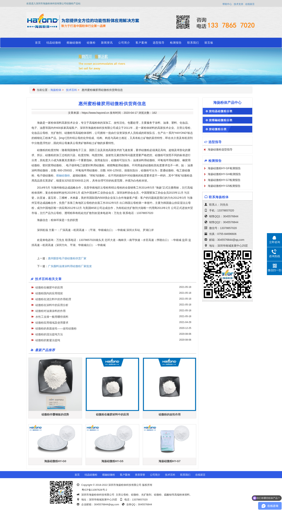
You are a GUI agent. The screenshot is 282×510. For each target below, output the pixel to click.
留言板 (208, 42)
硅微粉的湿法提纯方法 (49, 334)
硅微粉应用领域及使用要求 (51, 322)
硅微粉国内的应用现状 (49, 293)
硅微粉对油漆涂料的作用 (50, 310)
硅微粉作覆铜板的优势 (55, 414)
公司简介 (124, 42)
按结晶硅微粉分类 (220, 111)
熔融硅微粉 (74, 42)
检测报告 (176, 42)
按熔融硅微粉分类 (220, 120)
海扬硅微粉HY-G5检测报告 (224, 185)
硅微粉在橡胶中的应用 (49, 287)
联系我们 (193, 42)
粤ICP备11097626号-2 (94, 489)
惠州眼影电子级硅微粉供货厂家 (67, 258)
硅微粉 (91, 42)
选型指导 (158, 42)
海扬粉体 (55, 89)
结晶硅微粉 (53, 42)
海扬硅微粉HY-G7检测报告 (224, 180)
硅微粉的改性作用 (170, 414)
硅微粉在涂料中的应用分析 (51, 305)
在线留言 (250, 4)
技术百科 (71, 89)
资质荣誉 (140, 474)
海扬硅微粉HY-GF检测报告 (224, 168)
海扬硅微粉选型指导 (220, 149)
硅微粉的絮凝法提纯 (47, 340)
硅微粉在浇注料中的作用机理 (53, 299)
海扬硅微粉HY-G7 (170, 461)
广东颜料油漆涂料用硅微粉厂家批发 (70, 266)
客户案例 (141, 42)
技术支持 (238, 4)
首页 (38, 42)
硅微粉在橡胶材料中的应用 (112, 414)
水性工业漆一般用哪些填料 (51, 316)
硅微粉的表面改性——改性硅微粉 (56, 328)
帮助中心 (227, 4)
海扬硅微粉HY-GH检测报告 (224, 174)
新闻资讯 (107, 42)
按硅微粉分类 (218, 129)
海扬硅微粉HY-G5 (112, 461)
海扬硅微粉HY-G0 (55, 461)
